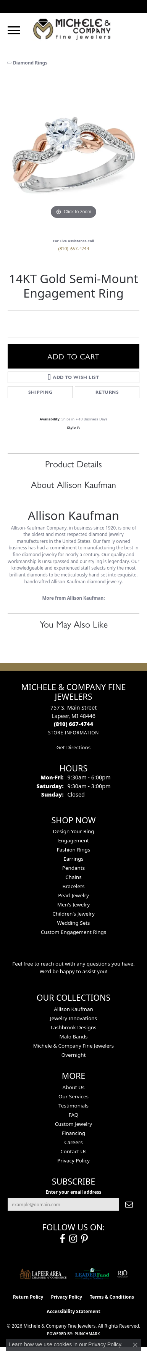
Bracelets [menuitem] (74, 886)
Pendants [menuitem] (73, 867)
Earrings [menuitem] (73, 858)
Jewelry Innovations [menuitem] (73, 1018)
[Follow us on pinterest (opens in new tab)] (84, 1238)
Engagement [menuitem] (73, 840)
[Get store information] (73, 732)
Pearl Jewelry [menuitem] (73, 895)
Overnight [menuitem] (73, 1054)
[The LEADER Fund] (92, 1274)
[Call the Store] (73, 724)
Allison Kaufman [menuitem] (73, 1009)
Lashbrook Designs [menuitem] (73, 1027)
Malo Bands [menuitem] (73, 1036)
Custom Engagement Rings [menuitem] (73, 932)
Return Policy (28, 1297)
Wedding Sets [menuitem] (73, 922)
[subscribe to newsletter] (129, 1204)
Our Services (73, 1096)
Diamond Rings (30, 63)
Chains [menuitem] (73, 877)
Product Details (73, 463)
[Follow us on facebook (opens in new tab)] (62, 1238)
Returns (107, 392)
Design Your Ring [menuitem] (73, 831)
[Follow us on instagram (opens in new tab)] (73, 1238)
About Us (74, 1087)
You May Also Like (74, 623)
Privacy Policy (73, 1160)
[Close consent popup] (135, 1345)
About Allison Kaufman (73, 484)
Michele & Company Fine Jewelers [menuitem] (73, 1045)
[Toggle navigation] (13, 30)
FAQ (74, 1114)
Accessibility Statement (73, 1311)
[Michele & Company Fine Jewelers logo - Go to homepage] (74, 29)
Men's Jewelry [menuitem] (73, 904)
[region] (73, 155)
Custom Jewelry (73, 1123)
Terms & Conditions (112, 1297)
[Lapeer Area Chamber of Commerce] (43, 1274)
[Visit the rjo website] (122, 1274)
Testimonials (73, 1105)
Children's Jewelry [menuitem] (73, 913)
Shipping (40, 392)
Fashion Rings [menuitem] (73, 849)
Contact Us (73, 1151)
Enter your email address (74, 1192)
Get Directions (73, 747)
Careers (73, 1142)
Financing (73, 1133)
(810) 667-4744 (73, 248)
